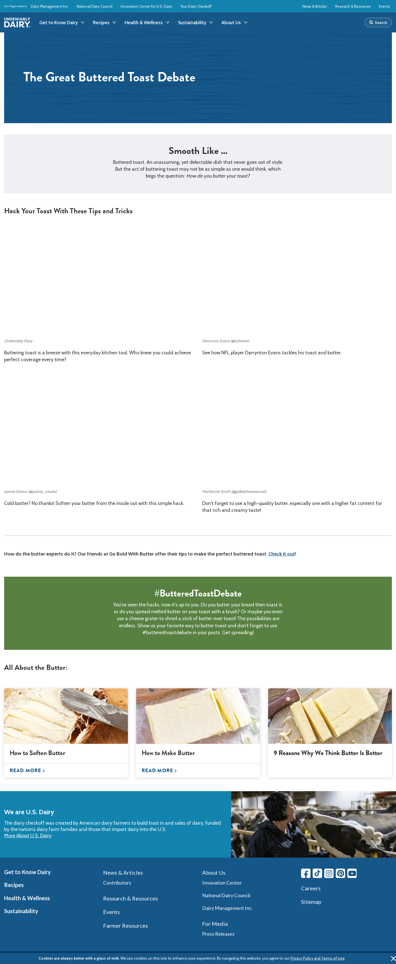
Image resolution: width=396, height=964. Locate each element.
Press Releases (218, 934)
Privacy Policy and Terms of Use (317, 958)
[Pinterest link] (340, 873)
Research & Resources (353, 6)
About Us (214, 872)
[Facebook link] (305, 873)
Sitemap (311, 901)
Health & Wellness (27, 898)
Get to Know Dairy (27, 872)
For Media (215, 923)
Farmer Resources (125, 925)
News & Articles (314, 6)
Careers (311, 888)
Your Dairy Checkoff (195, 6)
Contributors (117, 883)
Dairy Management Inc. (49, 6)
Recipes (14, 885)
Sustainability (21, 911)
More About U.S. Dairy (27, 836)
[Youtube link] (352, 873)
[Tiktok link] (317, 873)
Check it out (281, 554)
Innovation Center (222, 883)
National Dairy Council (94, 6)
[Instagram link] (329, 873)
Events (384, 6)
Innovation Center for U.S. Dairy (146, 6)
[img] (17, 22)
